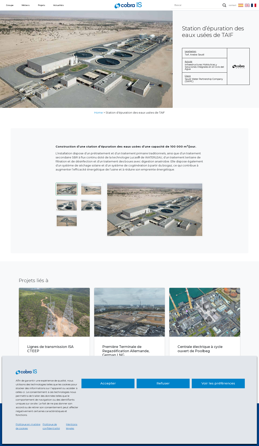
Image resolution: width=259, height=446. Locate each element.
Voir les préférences (218, 383)
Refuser (163, 383)
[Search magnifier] (224, 5)
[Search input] (197, 5)
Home (98, 112)
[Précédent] (113, 210)
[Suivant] (196, 210)
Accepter (108, 383)
